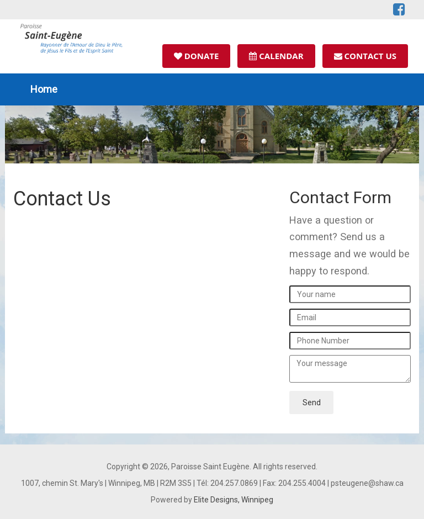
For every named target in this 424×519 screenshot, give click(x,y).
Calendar (276, 55)
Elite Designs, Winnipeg (233, 499)
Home (43, 89)
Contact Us (365, 55)
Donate (196, 55)
